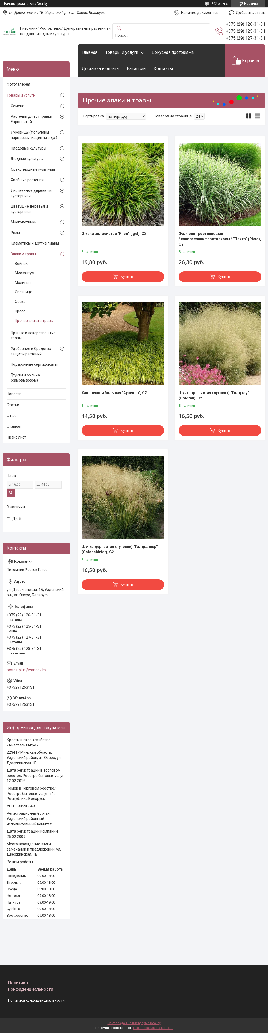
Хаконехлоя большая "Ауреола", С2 (114, 393)
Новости (14, 394)
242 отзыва (220, 4)
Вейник (21, 263)
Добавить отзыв (250, 12)
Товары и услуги (121, 52)
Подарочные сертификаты (34, 364)
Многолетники (23, 222)
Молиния (23, 282)
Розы (15, 233)
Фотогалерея (18, 84)
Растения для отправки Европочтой (31, 119)
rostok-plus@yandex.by (26, 670)
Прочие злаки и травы (34, 320)
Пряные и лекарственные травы (33, 335)
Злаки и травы (23, 254)
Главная (89, 52)
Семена (17, 106)
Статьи (13, 405)
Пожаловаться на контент (153, 1028)
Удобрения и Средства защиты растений (31, 351)
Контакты (163, 68)
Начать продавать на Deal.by (26, 4)
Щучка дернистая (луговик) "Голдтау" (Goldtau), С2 (214, 395)
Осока (20, 301)
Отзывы (14, 426)
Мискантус (24, 273)
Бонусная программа (173, 52)
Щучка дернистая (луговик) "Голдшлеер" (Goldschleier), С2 (120, 549)
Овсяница (23, 292)
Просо (20, 311)
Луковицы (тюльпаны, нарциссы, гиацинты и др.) (34, 135)
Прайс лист (16, 437)
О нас (11, 415)
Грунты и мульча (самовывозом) (25, 378)
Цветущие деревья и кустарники (29, 209)
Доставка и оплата (100, 68)
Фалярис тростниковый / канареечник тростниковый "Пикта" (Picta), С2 (220, 238)
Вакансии (136, 68)
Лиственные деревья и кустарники (31, 193)
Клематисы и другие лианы (35, 243)
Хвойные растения (27, 180)
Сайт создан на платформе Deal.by (134, 1023)
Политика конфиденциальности (36, 1000)
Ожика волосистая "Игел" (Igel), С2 (114, 233)
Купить (127, 276)
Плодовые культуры (28, 148)
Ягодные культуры (27, 159)
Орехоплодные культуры (33, 169)
